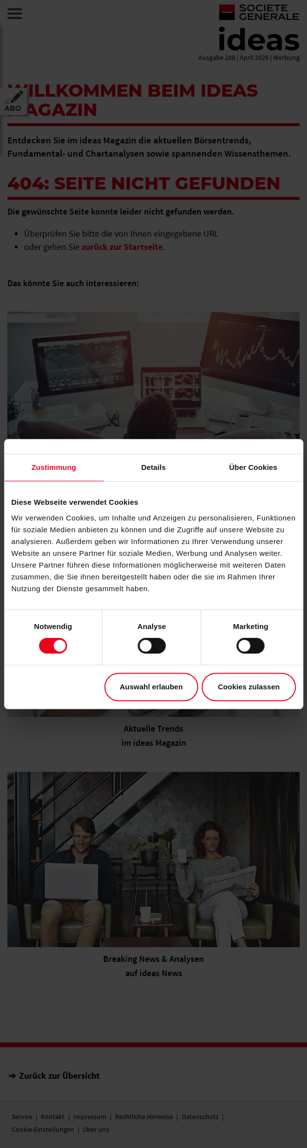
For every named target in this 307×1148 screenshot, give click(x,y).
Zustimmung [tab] (53, 467)
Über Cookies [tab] (253, 467)
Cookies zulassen (249, 687)
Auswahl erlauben (151, 687)
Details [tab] (153, 467)
